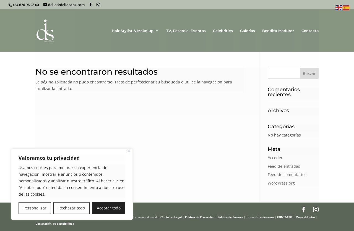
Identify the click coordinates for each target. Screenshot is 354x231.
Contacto (310, 31)
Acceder (275, 157)
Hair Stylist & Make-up (132, 31)
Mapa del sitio (305, 217)
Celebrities (223, 31)
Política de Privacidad (199, 217)
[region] (72, 184)
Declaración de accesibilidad (54, 223)
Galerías (247, 31)
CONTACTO (284, 217)
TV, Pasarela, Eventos (186, 31)
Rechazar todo (71, 208)
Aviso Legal (174, 217)
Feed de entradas (284, 166)
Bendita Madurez (278, 31)
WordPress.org (281, 183)
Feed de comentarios (287, 174)
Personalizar (35, 208)
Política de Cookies (230, 217)
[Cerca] (129, 151)
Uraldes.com (265, 217)
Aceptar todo (109, 208)
